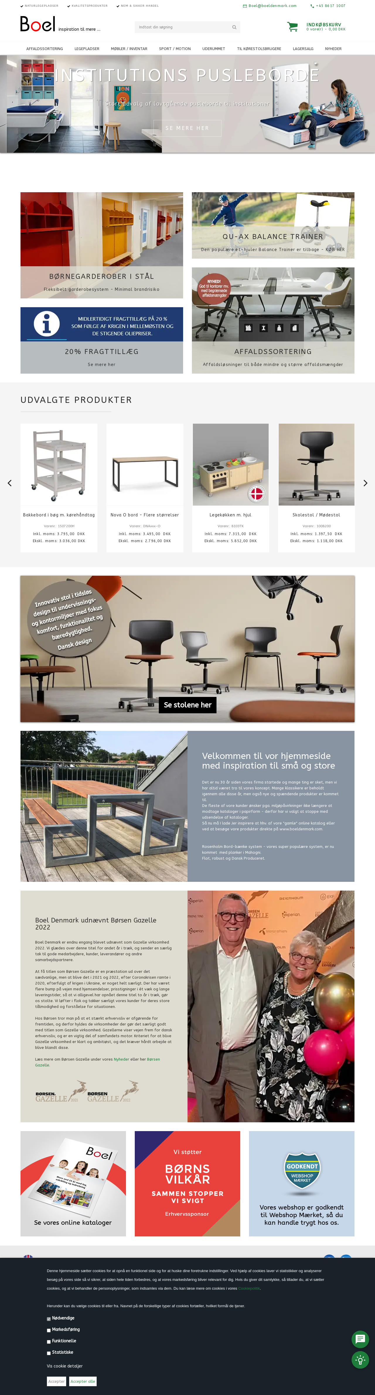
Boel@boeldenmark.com (272, 6)
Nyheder (333, 49)
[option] (59, 492)
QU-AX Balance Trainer (273, 237)
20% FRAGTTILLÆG (102, 352)
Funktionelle (64, 1341)
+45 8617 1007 (330, 6)
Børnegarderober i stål (102, 276)
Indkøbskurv (324, 25)
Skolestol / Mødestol (317, 515)
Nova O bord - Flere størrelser (145, 515)
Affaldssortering (273, 352)
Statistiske (62, 1352)
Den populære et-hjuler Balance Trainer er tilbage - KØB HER (273, 249)
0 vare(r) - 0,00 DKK (326, 29)
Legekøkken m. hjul (231, 515)
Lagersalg (303, 49)
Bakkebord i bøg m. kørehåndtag (59, 515)
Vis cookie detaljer (65, 1366)
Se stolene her (188, 705)
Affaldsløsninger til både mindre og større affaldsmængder (273, 364)
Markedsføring (66, 1329)
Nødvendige (63, 1318)
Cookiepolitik (249, 1288)
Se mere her (101, 364)
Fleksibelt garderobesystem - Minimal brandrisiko (102, 289)
